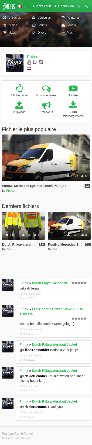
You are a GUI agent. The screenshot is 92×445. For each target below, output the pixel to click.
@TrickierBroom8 (33, 376)
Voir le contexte (30, 294)
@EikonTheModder (34, 350)
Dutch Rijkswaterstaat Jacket (54, 344)
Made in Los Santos (16, 438)
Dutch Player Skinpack (49, 283)
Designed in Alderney (17, 433)
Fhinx (32, 57)
